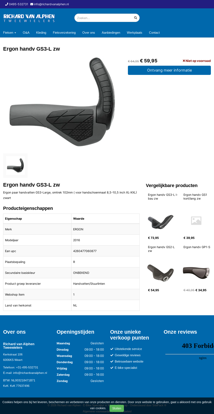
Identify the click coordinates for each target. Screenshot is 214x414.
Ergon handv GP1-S (196, 247)
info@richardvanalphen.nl (30, 372)
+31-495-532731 (27, 367)
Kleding (41, 32)
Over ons (88, 32)
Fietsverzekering (64, 32)
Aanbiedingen (111, 32)
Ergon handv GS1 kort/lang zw (195, 196)
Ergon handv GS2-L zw (162, 249)
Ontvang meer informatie (169, 70)
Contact (154, 32)
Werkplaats (134, 32)
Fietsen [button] (9, 32)
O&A (26, 32)
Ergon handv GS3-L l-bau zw (163, 196)
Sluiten (116, 408)
